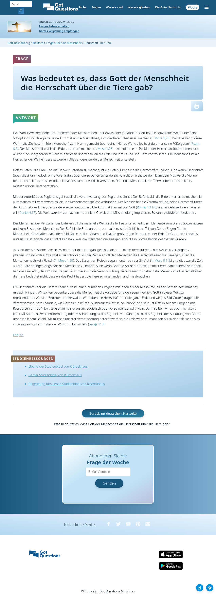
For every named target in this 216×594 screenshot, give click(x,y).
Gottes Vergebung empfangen (59, 31)
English (18, 335)
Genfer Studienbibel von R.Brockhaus (55, 375)
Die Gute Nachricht (168, 7)
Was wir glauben (139, 7)
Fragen (96, 7)
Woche (192, 7)
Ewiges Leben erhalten (54, 26)
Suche (82, 7)
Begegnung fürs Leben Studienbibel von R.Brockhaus (66, 384)
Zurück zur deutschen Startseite (112, 413)
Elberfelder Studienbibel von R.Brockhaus (58, 366)
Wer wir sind (114, 7)
